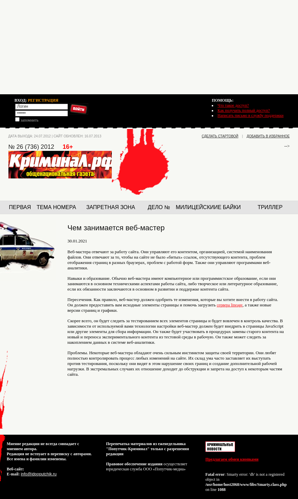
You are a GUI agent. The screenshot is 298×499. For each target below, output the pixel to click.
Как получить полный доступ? (244, 110)
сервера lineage (230, 305)
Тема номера (56, 207)
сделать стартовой (220, 136)
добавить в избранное (268, 136)
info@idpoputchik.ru (39, 474)
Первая (20, 207)
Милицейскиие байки (208, 207)
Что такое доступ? (233, 105)
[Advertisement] (149, 47)
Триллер (270, 207)
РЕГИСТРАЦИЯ (43, 100)
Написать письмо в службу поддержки (251, 115)
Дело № (159, 207)
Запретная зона (110, 207)
